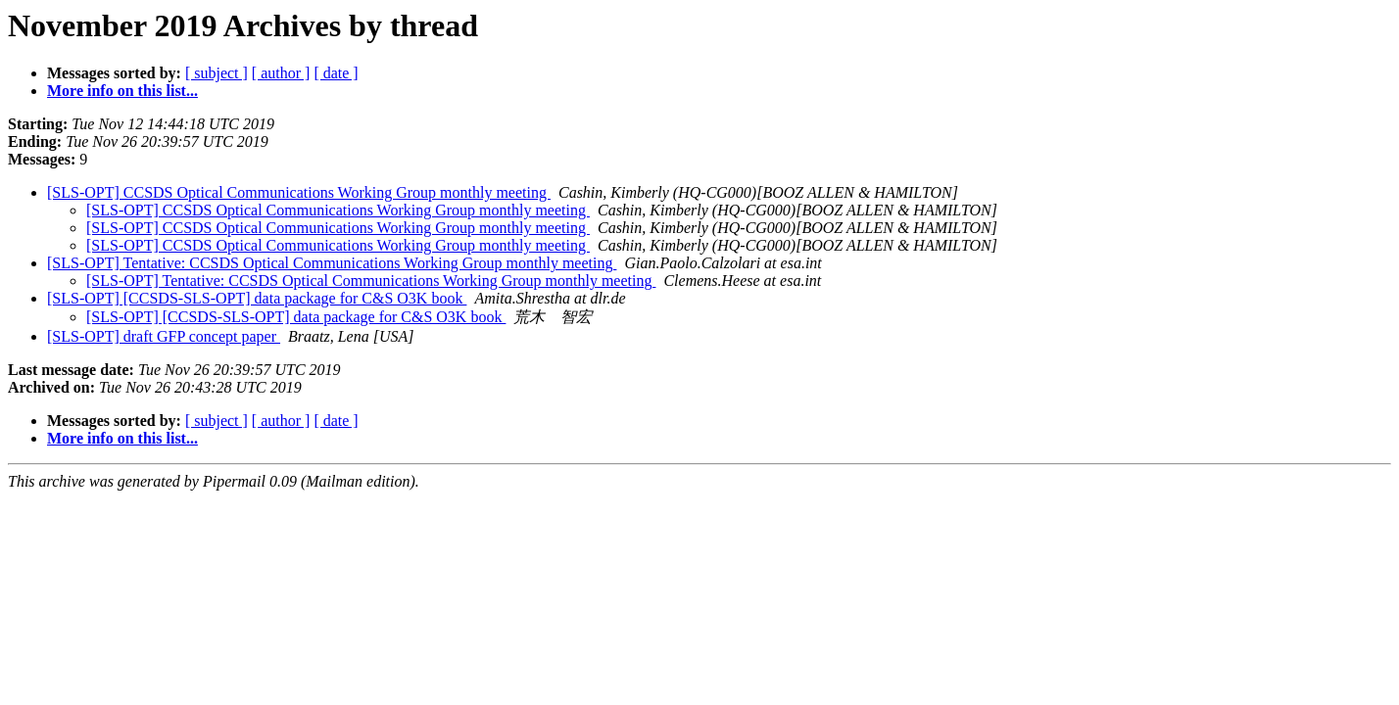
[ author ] (281, 73)
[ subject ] (216, 73)
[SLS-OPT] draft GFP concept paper (163, 336)
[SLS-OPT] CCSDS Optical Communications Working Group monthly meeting (299, 192)
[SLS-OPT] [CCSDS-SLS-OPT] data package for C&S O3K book (256, 298)
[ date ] (336, 73)
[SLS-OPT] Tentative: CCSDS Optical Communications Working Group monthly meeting (331, 263)
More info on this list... (122, 90)
